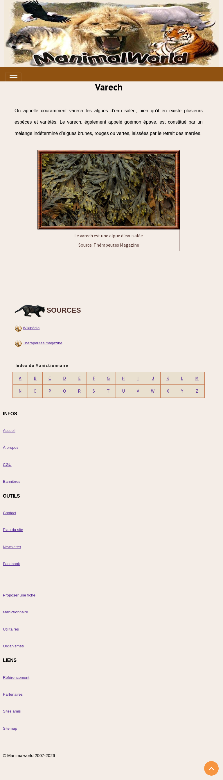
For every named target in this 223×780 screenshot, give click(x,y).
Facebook (11, 564)
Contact (9, 513)
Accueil (9, 430)
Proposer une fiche (19, 595)
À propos (10, 447)
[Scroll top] (211, 768)
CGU (7, 464)
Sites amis (12, 711)
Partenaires (13, 694)
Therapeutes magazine (42, 343)
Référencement (16, 677)
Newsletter (12, 547)
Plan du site (13, 530)
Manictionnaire (15, 612)
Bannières (11, 481)
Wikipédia (31, 328)
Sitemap (10, 728)
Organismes (13, 646)
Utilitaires (11, 629)
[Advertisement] (108, 276)
